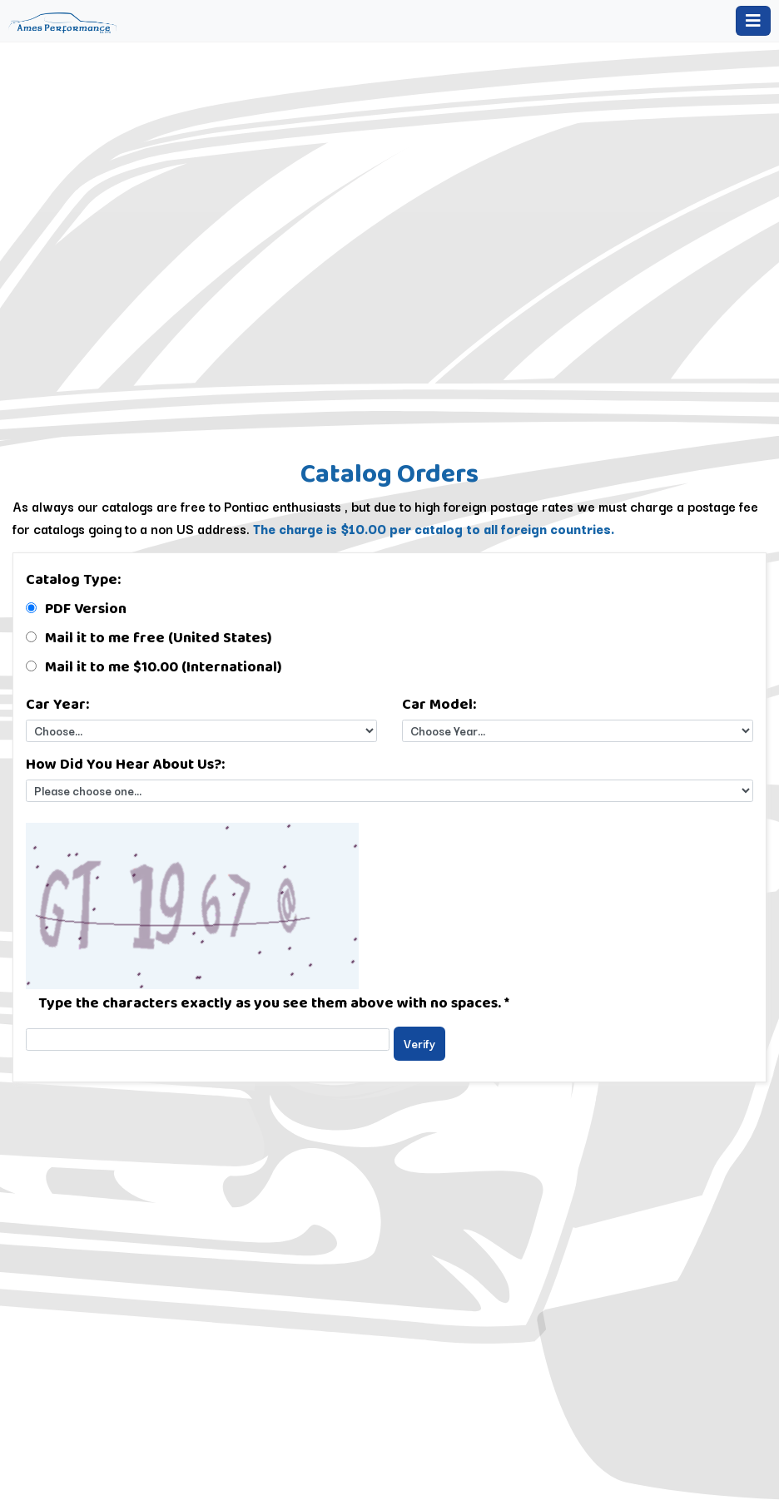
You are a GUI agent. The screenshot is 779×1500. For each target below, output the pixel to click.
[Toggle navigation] (753, 21)
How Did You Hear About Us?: (125, 763)
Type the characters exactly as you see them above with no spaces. (273, 1002)
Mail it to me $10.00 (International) (163, 666)
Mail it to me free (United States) (158, 637)
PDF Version (86, 608)
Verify (419, 1043)
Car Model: (439, 703)
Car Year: (57, 703)
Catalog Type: (73, 579)
